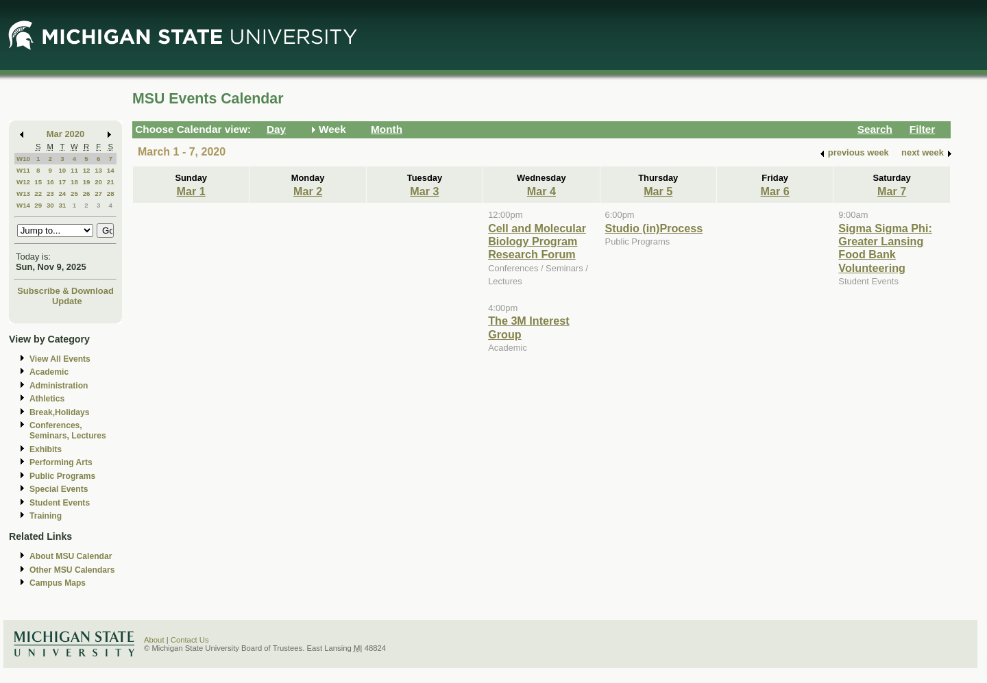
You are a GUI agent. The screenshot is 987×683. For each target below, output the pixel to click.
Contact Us (190, 640)
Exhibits (45, 449)
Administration (58, 385)
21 (110, 182)
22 (38, 193)
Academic (49, 372)
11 (74, 170)
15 (38, 182)
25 (74, 193)
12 (86, 170)
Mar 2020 (65, 134)
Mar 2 (307, 191)
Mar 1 (191, 191)
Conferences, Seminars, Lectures (67, 430)
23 (50, 193)
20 (98, 182)
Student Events (59, 503)
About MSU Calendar (70, 556)
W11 (23, 170)
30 (50, 205)
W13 (23, 193)
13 (98, 170)
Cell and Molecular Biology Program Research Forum (537, 241)
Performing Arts (61, 462)
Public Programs (62, 476)
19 (86, 182)
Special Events (58, 489)
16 (50, 182)
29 (38, 205)
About (154, 640)
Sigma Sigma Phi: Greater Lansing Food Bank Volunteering (884, 248)
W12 (23, 182)
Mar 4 (541, 191)
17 (62, 182)
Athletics (46, 398)
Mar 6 (775, 191)
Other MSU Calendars (72, 570)
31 (62, 205)
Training (45, 516)
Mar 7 (891, 191)
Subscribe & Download (65, 291)
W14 (23, 205)
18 (74, 182)
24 (62, 193)
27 (98, 193)
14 (110, 170)
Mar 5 (658, 191)
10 (62, 170)
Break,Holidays (59, 412)
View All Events (59, 359)
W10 (23, 158)
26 (86, 193)
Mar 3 (424, 191)
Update (67, 301)
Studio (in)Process (654, 228)
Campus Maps (57, 583)
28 (110, 193)
